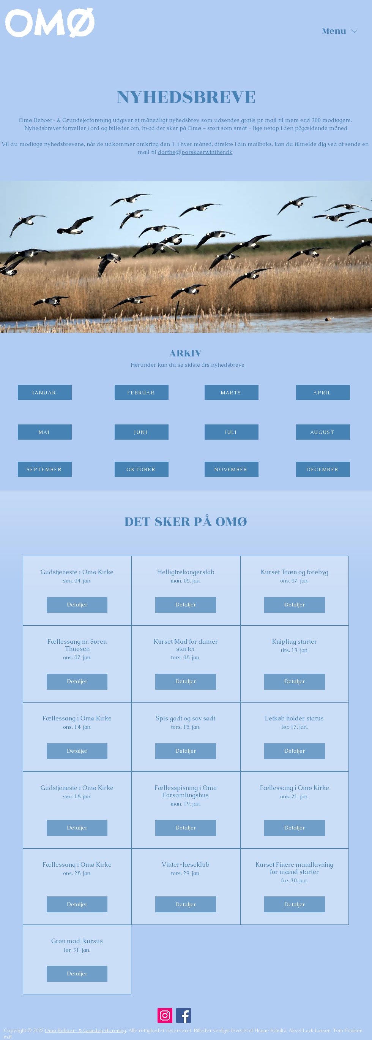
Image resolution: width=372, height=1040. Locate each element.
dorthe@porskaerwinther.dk (195, 151)
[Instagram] (165, 1015)
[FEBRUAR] (142, 392)
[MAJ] (45, 432)
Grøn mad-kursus (77, 941)
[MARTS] (232, 392)
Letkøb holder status (294, 718)
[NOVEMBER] (232, 469)
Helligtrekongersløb (185, 572)
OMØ (49, 23)
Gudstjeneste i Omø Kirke (77, 572)
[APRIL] (323, 392)
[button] (340, 31)
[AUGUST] (323, 432)
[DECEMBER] (323, 469)
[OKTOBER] (142, 469)
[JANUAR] (45, 392)
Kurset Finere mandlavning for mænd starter (294, 868)
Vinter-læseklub (186, 864)
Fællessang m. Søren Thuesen (77, 645)
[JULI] (232, 432)
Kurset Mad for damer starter (186, 645)
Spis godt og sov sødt (185, 718)
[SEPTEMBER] (45, 469)
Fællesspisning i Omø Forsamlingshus (185, 791)
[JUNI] (142, 432)
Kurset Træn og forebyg (294, 572)
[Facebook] (183, 1015)
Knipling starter (294, 641)
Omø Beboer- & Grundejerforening (85, 1030)
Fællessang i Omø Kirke (77, 718)
